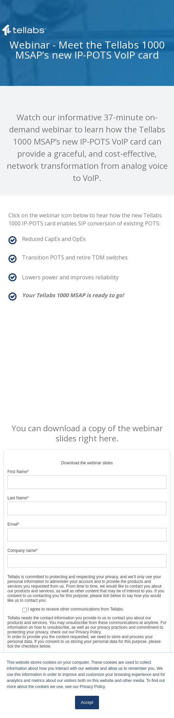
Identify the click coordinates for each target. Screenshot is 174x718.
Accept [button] (87, 702)
